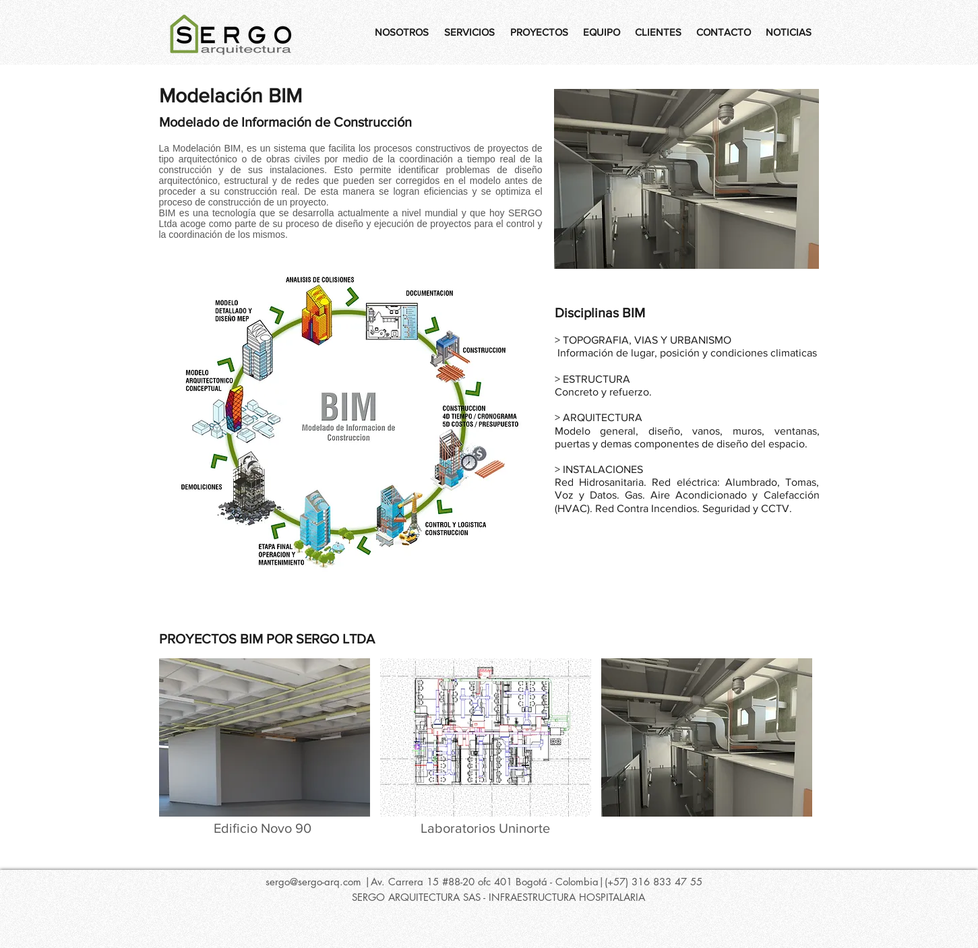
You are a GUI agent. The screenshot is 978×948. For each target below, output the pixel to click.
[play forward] (803, 737)
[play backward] (176, 737)
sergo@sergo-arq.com (313, 881)
